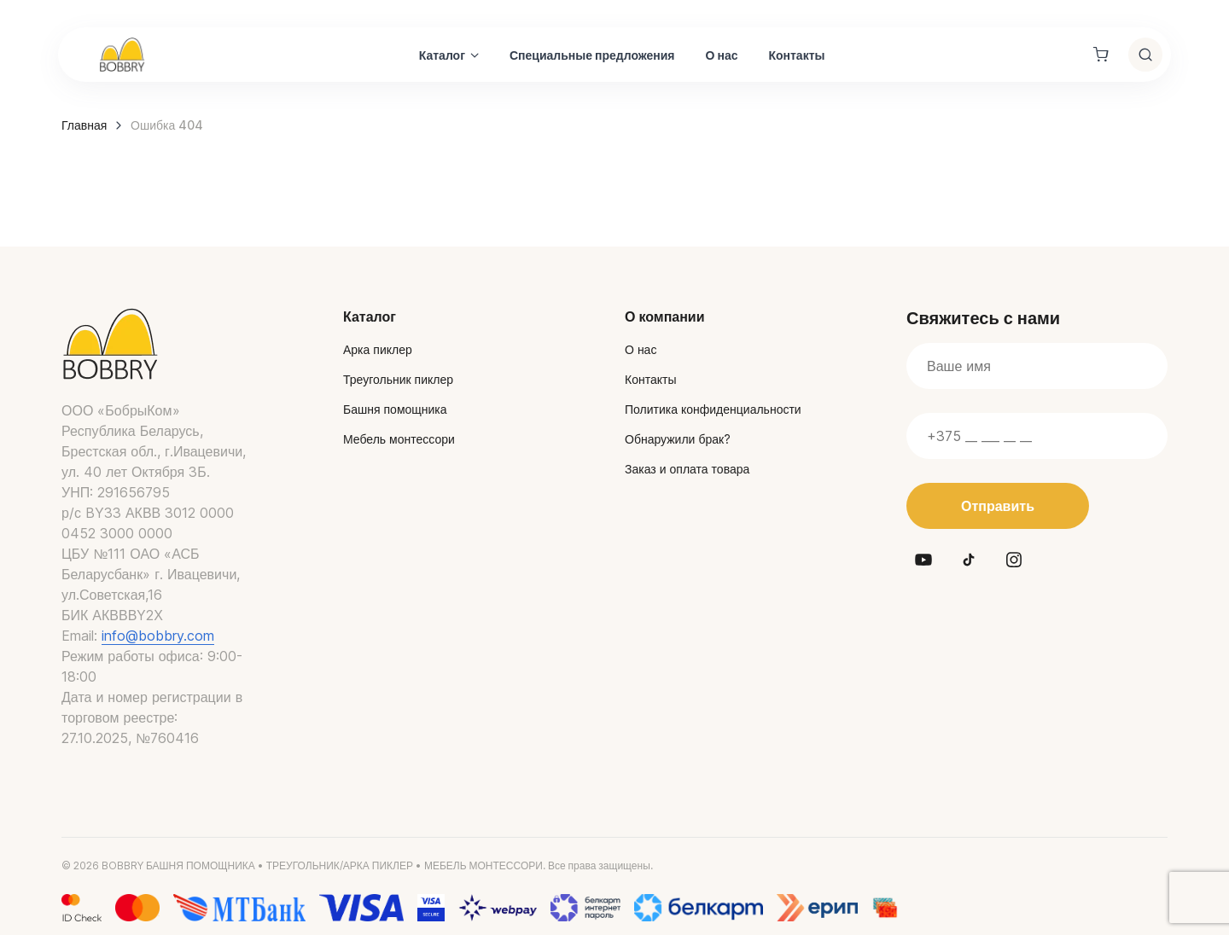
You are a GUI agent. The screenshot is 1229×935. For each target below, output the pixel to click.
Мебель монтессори (399, 439)
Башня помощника (395, 409)
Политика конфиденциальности (713, 409)
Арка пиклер (377, 349)
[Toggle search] (1145, 55)
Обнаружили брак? (678, 439)
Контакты (796, 55)
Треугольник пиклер (398, 379)
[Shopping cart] (1101, 55)
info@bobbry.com (158, 635)
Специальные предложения (592, 55)
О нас (722, 55)
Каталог (442, 55)
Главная (84, 125)
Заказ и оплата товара (687, 469)
